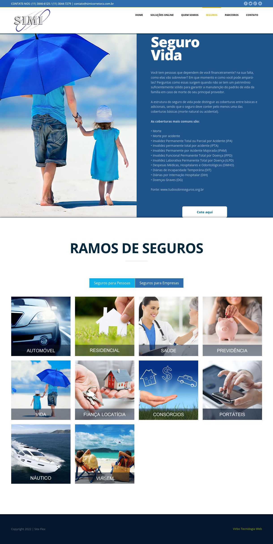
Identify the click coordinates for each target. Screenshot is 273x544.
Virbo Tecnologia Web (247, 529)
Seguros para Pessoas (112, 283)
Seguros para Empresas (159, 283)
